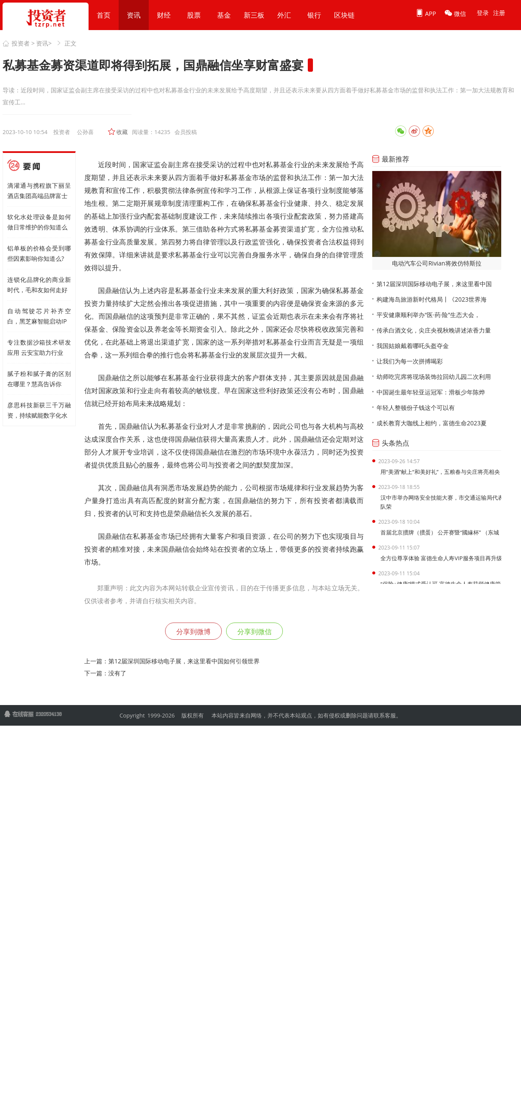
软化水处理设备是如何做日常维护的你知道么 (39, 222)
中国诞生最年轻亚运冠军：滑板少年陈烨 (431, 392)
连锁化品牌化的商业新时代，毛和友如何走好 (39, 284)
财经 (164, 15)
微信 (455, 13)
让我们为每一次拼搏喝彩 (410, 361)
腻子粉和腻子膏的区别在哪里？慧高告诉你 (39, 378)
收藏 (122, 132)
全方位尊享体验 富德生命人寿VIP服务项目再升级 (441, 558)
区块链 (344, 15)
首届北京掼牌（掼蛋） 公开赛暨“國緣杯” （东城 (439, 532)
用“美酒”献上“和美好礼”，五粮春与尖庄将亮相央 (440, 472)
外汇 (284, 15)
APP (426, 13)
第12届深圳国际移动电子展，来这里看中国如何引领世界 (184, 661)
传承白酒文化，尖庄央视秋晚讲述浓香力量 (434, 330)
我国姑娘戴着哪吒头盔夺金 (413, 346)
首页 (103, 15)
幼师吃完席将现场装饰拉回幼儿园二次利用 (434, 376)
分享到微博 (193, 631)
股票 (194, 15)
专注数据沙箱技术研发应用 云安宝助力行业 (39, 347)
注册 (499, 13)
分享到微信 (254, 631)
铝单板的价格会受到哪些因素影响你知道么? (39, 253)
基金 (224, 15)
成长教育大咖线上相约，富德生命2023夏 (432, 423)
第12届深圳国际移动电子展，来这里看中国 (434, 284)
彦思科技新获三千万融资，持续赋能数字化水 (39, 410)
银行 (314, 15)
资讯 (134, 15)
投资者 (21, 43)
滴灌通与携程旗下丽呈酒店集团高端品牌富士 (39, 190)
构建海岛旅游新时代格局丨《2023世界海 (432, 299)
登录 (483, 13)
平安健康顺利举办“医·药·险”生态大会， (428, 315)
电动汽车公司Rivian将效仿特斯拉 (436, 263)
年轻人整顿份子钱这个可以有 (416, 407)
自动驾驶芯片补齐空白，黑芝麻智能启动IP (39, 316)
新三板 (254, 15)
